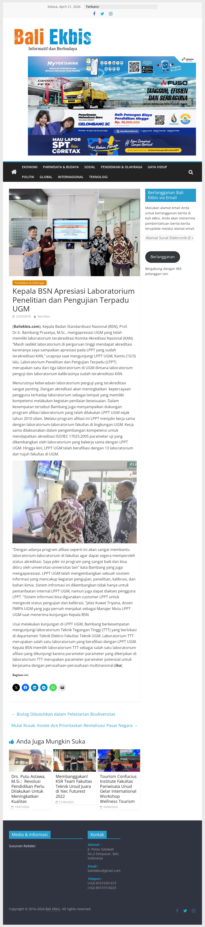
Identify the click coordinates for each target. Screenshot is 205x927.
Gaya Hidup (157, 167)
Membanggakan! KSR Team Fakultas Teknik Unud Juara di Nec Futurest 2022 (74, 786)
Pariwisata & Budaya (61, 167)
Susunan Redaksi (22, 846)
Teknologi (98, 177)
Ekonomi (29, 167)
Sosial (89, 167)
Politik (28, 177)
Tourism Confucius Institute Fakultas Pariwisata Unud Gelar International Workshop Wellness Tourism (118, 789)
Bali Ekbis (44, 316)
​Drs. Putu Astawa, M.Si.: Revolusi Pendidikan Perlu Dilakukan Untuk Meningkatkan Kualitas (28, 789)
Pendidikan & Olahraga (121, 167)
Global (46, 177)
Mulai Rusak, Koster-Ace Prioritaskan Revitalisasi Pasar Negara (74, 725)
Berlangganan (163, 256)
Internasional (71, 177)
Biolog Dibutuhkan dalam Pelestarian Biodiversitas (63, 714)
